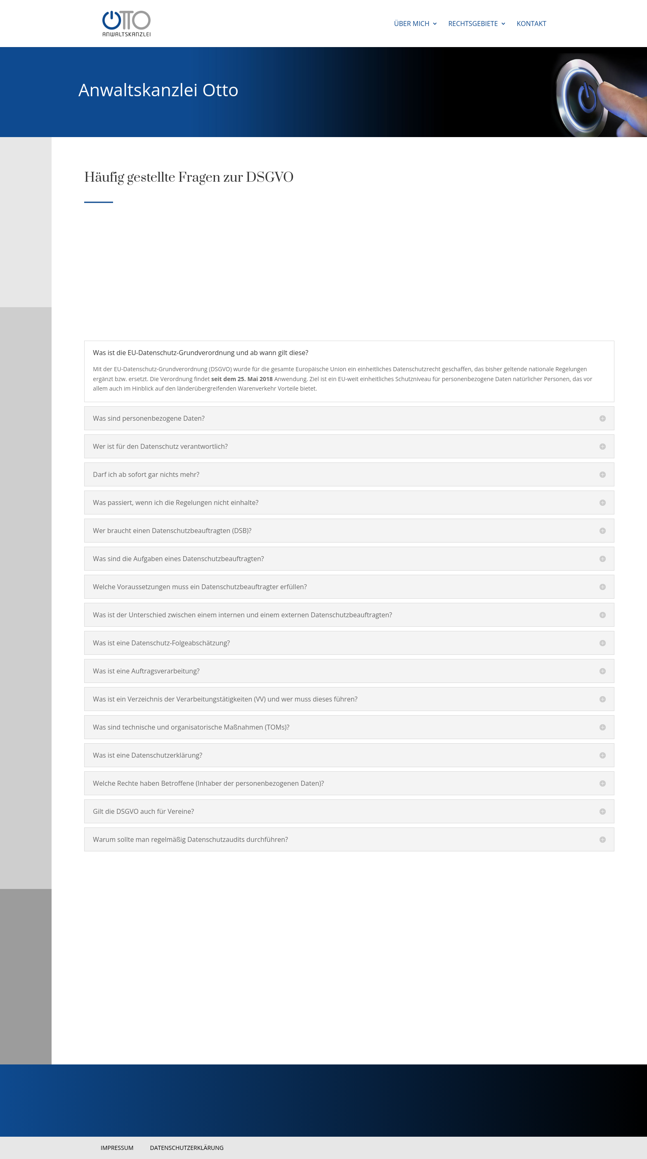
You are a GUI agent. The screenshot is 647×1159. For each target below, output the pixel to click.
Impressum (117, 1148)
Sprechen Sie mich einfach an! (130, 928)
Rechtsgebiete (473, 24)
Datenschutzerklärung (187, 1148)
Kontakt (531, 24)
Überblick (111, 979)
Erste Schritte (118, 1006)
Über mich (412, 24)
